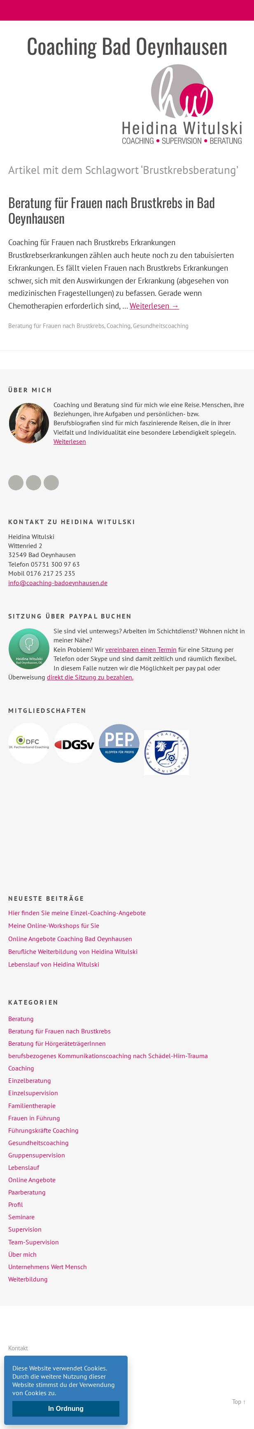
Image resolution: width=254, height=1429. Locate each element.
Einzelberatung (29, 1080)
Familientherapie (32, 1105)
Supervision (25, 1229)
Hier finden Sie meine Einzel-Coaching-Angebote (77, 913)
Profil (15, 1204)
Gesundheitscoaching (161, 326)
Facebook (15, 482)
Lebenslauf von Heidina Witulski (53, 964)
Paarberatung (27, 1192)
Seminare (21, 1217)
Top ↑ (239, 1402)
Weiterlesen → (154, 305)
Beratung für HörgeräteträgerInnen (57, 1043)
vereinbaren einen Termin (141, 649)
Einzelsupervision (33, 1093)
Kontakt (18, 1348)
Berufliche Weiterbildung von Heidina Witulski (72, 951)
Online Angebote (32, 1180)
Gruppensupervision (36, 1155)
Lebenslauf (23, 1167)
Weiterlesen (70, 441)
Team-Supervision (33, 1242)
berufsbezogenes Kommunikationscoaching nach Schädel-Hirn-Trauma (108, 1056)
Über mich (22, 1254)
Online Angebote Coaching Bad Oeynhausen (70, 939)
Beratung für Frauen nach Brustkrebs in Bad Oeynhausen (111, 209)
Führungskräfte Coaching (43, 1130)
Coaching (118, 326)
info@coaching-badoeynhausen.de (57, 583)
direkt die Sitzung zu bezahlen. (90, 677)
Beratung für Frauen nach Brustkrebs (56, 326)
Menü (127, 10)
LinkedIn (33, 482)
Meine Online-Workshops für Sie (53, 925)
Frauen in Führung (34, 1118)
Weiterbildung (28, 1279)
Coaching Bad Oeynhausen (127, 45)
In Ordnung (66, 1408)
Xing (51, 482)
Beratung (21, 1018)
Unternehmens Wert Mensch (47, 1267)
